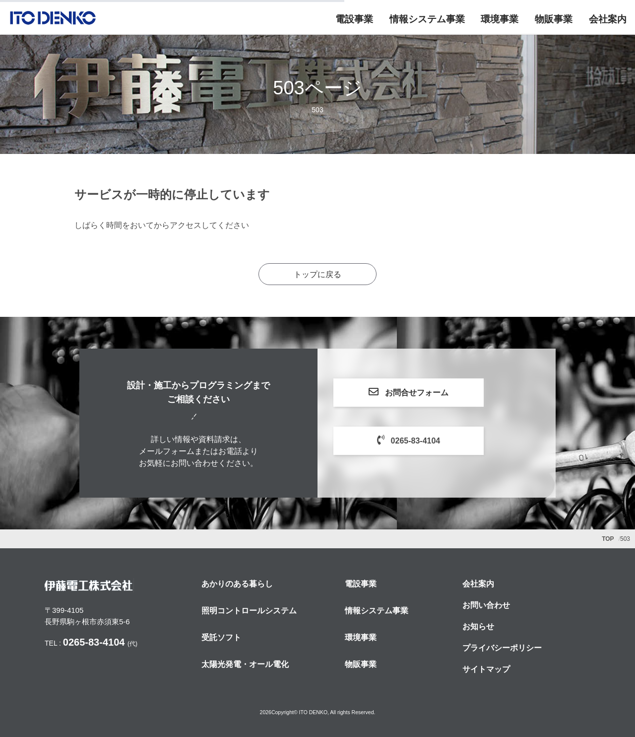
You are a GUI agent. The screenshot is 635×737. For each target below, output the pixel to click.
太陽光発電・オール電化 (245, 664)
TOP (608, 538)
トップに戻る (317, 274)
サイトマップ (486, 669)
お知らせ (478, 626)
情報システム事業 (426, 19)
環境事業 (499, 19)
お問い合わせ (486, 605)
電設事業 (354, 19)
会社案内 (608, 19)
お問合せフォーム (428, 392)
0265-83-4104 (428, 440)
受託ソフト (221, 637)
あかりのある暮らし (237, 584)
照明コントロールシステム (249, 610)
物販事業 (553, 19)
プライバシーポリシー (502, 648)
